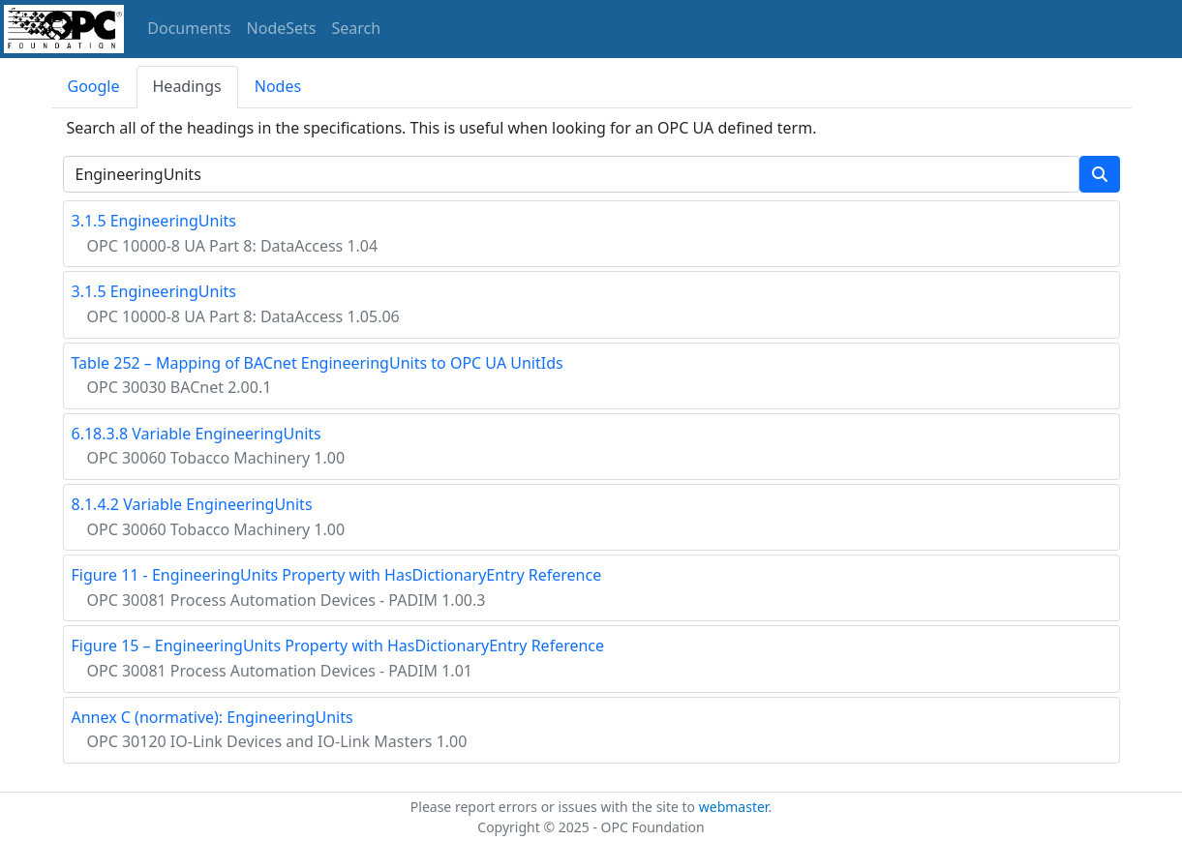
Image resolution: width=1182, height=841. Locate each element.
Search (356, 28)
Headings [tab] (187, 86)
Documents (188, 28)
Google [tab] (94, 86)
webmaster (734, 806)
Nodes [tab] (278, 86)
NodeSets (282, 28)
